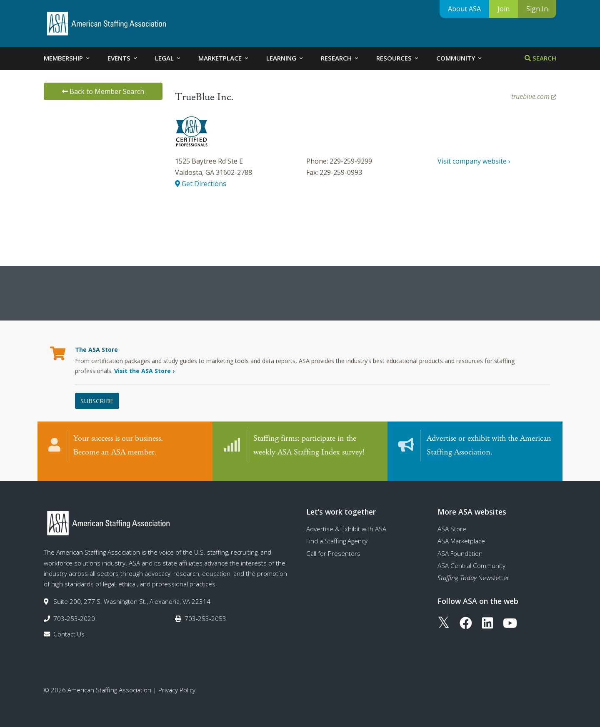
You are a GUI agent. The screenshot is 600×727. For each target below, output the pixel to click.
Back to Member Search (103, 91)
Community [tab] (459, 58)
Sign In (537, 8)
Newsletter (474, 569)
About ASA (464, 8)
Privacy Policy (176, 681)
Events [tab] (123, 58)
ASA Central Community (471, 557)
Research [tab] (340, 58)
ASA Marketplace (461, 532)
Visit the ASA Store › (144, 371)
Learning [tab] (285, 58)
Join (504, 8)
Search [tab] (540, 58)
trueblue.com (533, 96)
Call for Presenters (333, 545)
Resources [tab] (398, 58)
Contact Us (69, 625)
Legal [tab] (168, 58)
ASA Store (452, 520)
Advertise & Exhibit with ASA (346, 520)
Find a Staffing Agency (337, 532)
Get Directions (200, 183)
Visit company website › (474, 161)
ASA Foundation (460, 545)
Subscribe (97, 400)
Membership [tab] (67, 58)
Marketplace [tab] (224, 58)
